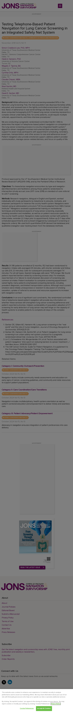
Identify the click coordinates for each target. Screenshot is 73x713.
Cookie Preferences (27, 708)
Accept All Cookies (44, 708)
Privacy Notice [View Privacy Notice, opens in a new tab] (55, 704)
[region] (36, 701)
